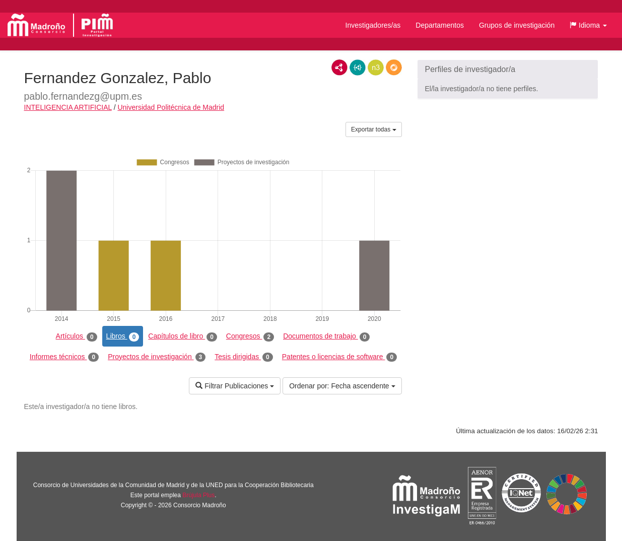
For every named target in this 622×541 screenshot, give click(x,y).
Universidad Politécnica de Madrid (170, 107)
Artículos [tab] (76, 336)
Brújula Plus (198, 495)
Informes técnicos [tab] (64, 357)
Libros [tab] (123, 336)
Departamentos (440, 25)
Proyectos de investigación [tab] (156, 357)
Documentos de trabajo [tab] (326, 336)
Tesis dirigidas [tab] (244, 357)
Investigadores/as (373, 25)
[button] (588, 25)
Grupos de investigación (517, 25)
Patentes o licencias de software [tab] (339, 357)
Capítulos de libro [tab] (182, 336)
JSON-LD (358, 67)
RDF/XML (339, 67)
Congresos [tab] (250, 336)
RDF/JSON (394, 67)
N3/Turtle (376, 67)
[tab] (508, 69)
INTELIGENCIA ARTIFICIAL (68, 107)
